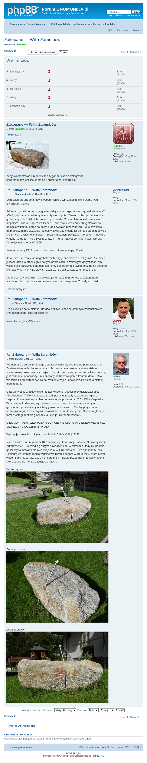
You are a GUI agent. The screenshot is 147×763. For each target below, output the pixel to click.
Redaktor (22, 44)
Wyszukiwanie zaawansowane (125, 15)
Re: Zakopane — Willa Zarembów (31, 190)
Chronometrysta (22, 194)
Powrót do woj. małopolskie (21, 726)
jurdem (18, 359)
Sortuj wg (88, 710)
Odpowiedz (14, 52)
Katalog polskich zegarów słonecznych (73, 24)
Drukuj (131, 23)
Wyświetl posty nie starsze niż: (49, 710)
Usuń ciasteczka (95, 747)
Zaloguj (137, 30)
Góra (139, 183)
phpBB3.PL (98, 756)
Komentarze (42, 24)
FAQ (110, 30)
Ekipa (82, 747)
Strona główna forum (21, 24)
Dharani (18, 303)
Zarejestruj (122, 30)
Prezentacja (13, 134)
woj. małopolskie (106, 24)
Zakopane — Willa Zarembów (32, 39)
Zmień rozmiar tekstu (137, 23)
